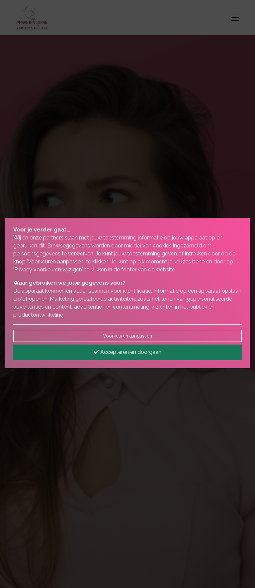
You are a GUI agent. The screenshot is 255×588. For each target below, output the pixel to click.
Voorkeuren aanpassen (127, 336)
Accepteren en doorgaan (127, 352)
